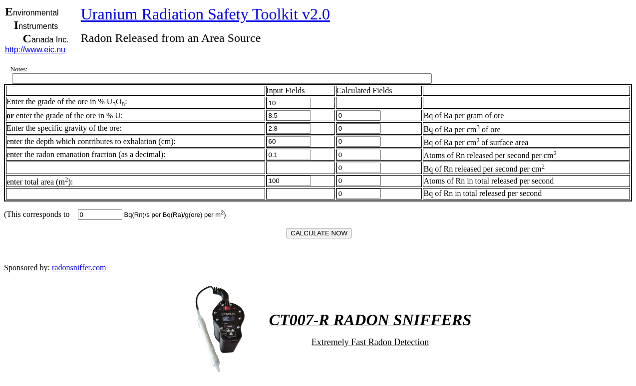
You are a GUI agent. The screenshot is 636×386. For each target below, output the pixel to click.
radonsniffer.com (79, 267)
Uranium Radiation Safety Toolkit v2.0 (205, 14)
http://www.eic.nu (35, 49)
